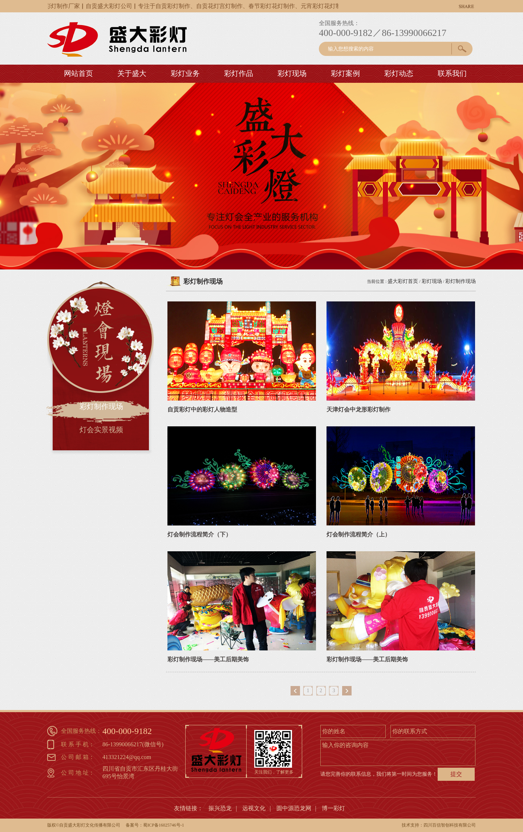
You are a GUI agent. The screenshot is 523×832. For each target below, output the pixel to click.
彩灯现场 (432, 281)
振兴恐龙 (220, 808)
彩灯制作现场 (460, 281)
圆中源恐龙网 (293, 808)
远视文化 (253, 808)
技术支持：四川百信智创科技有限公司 (439, 825)
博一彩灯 (333, 808)
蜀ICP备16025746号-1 (163, 825)
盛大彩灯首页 (403, 281)
